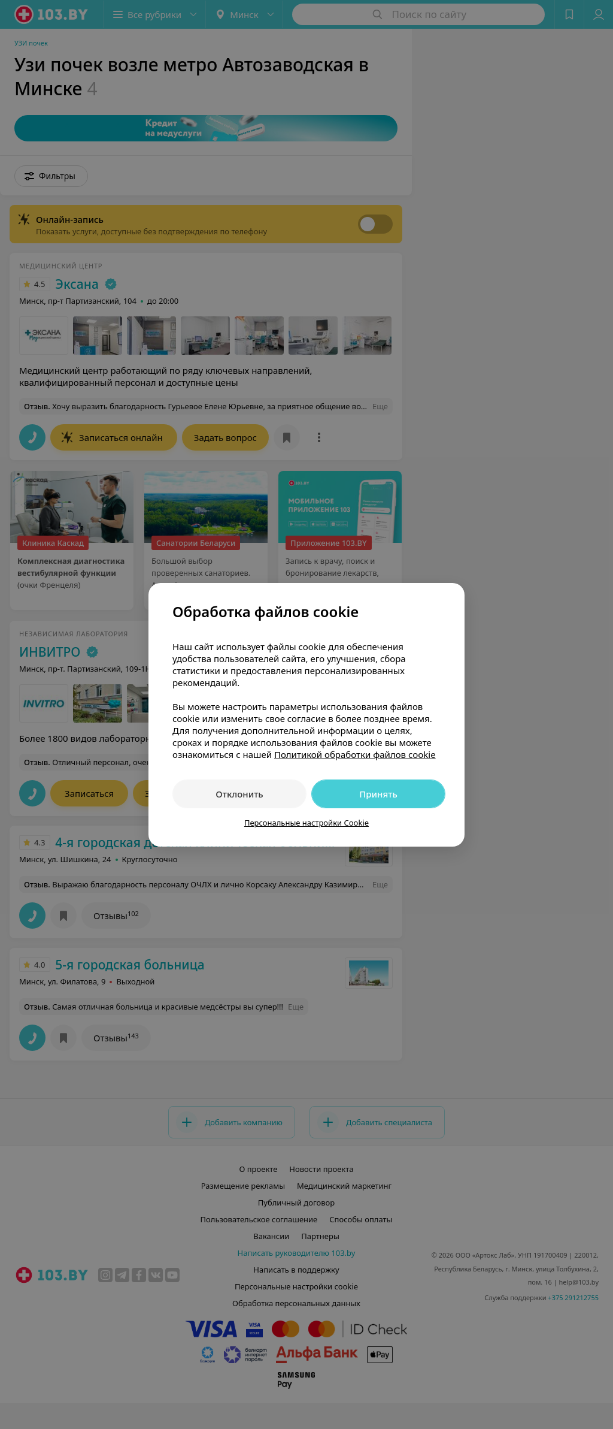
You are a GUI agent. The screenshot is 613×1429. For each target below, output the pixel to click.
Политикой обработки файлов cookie (355, 754)
